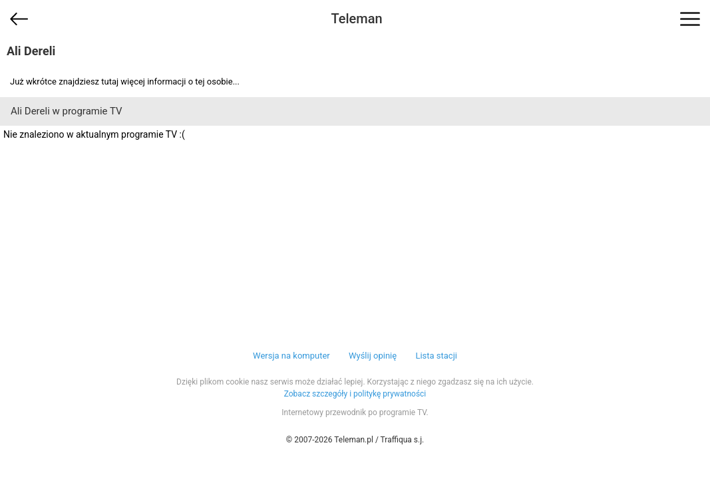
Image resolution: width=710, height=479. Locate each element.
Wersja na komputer (291, 356)
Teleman (356, 19)
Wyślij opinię (373, 356)
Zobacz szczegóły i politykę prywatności (355, 394)
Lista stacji (436, 356)
